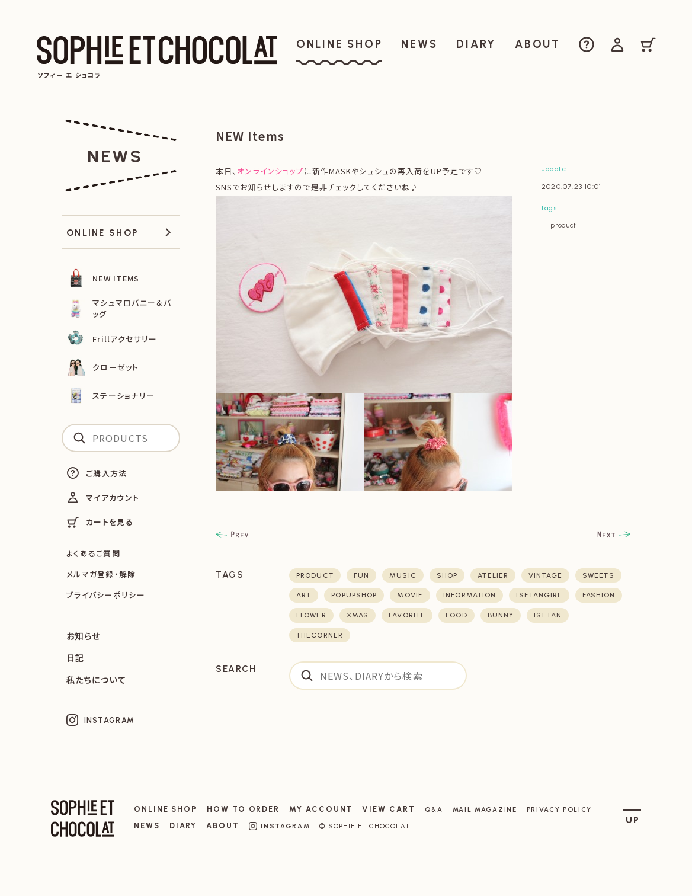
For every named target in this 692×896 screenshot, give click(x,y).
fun (361, 575)
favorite (407, 615)
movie (410, 595)
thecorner (319, 635)
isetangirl (539, 595)
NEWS (147, 825)
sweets (598, 575)
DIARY (183, 825)
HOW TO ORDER (243, 809)
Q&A (434, 809)
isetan (548, 615)
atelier (493, 575)
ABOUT (222, 825)
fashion (599, 595)
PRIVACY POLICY (559, 809)
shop (447, 575)
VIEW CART (388, 809)
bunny (501, 615)
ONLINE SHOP (165, 809)
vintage (545, 575)
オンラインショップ (270, 171)
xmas (358, 615)
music (403, 575)
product (563, 225)
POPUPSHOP (354, 595)
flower (311, 615)
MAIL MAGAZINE (485, 809)
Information (469, 595)
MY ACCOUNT (321, 809)
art (303, 595)
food (456, 615)
